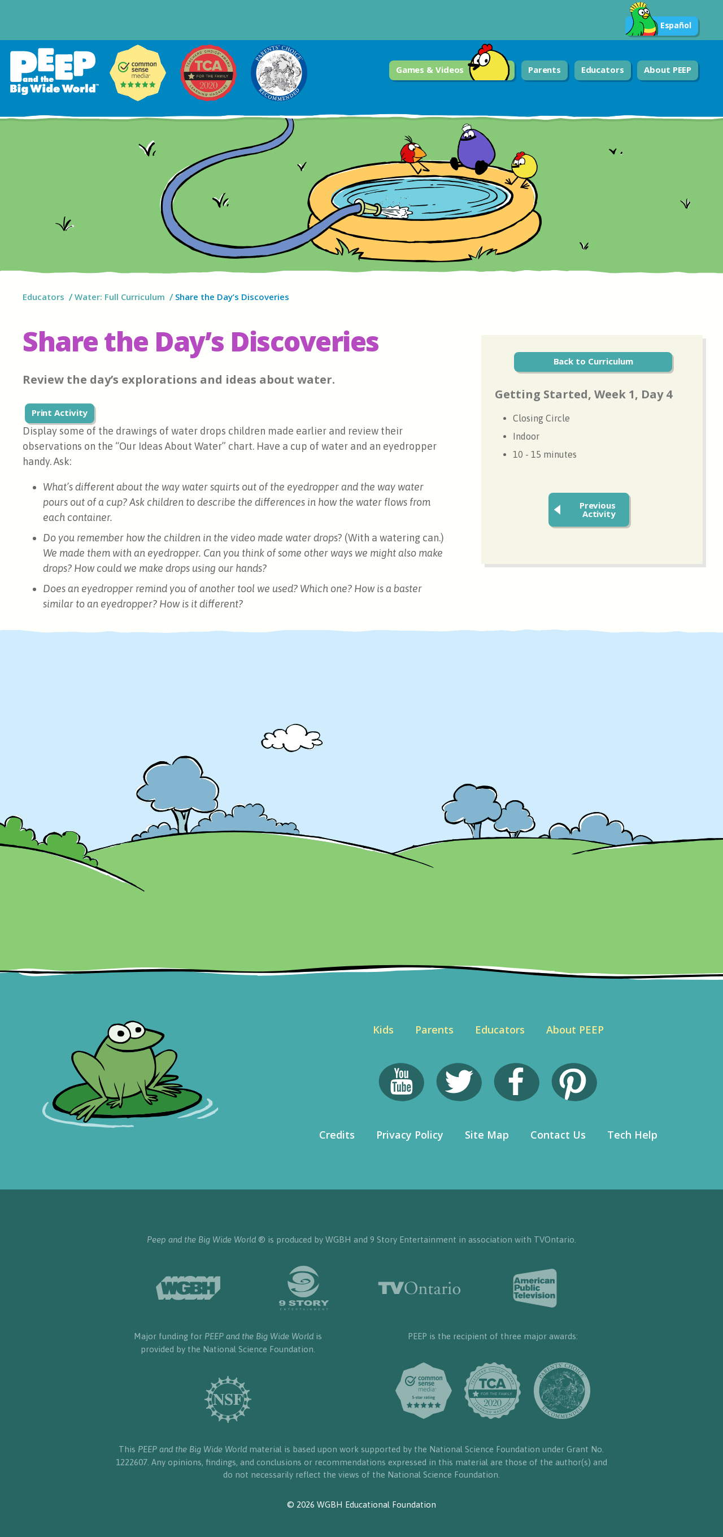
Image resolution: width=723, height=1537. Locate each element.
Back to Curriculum (593, 361)
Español (658, 26)
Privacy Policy (409, 1134)
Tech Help (632, 1134)
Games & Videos (453, 70)
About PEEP (667, 69)
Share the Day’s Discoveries (233, 296)
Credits (337, 1134)
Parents (544, 69)
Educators (602, 69)
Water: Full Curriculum (120, 296)
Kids (383, 1029)
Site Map (487, 1134)
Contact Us (558, 1134)
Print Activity (60, 412)
